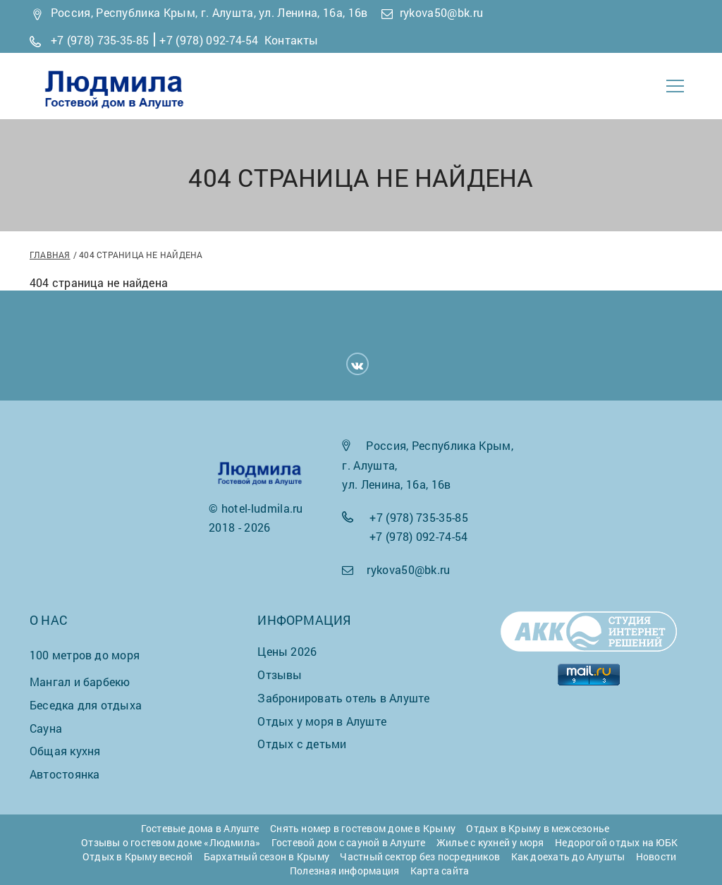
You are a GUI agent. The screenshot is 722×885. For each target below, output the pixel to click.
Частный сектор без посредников (420, 856)
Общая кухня (65, 750)
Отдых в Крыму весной (137, 856)
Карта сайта (439, 870)
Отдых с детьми (301, 743)
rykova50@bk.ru (441, 12)
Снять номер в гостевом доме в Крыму (362, 828)
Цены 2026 (287, 651)
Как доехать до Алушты (568, 856)
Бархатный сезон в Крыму (266, 856)
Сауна (46, 728)
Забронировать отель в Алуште (343, 697)
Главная (50, 254)
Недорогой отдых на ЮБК (616, 842)
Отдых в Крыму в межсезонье (537, 828)
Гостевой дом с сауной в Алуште (348, 842)
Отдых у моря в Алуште (321, 721)
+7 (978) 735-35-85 (100, 39)
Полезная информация (344, 870)
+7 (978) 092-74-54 (208, 39)
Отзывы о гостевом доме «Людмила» (170, 842)
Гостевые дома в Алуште (200, 828)
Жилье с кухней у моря (490, 842)
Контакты (291, 39)
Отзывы (279, 674)
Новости (656, 856)
